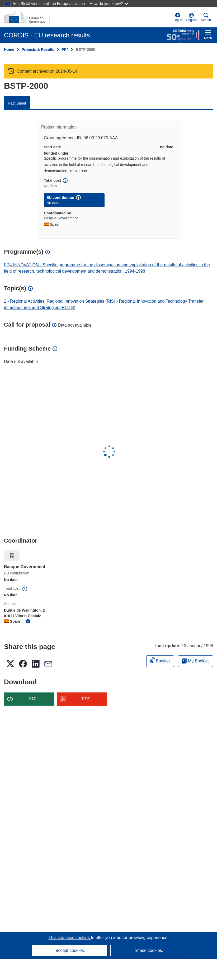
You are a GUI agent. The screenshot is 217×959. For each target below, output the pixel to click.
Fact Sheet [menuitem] (17, 103)
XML (33, 699)
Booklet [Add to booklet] (160, 660)
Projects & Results (38, 49)
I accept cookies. (69, 950)
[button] (191, 17)
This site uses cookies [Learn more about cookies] (69, 937)
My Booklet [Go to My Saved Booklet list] (195, 660)
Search (206, 17)
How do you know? (109, 3)
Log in (177, 17)
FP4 (65, 49)
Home (9, 49)
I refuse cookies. (147, 950)
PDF (86, 699)
